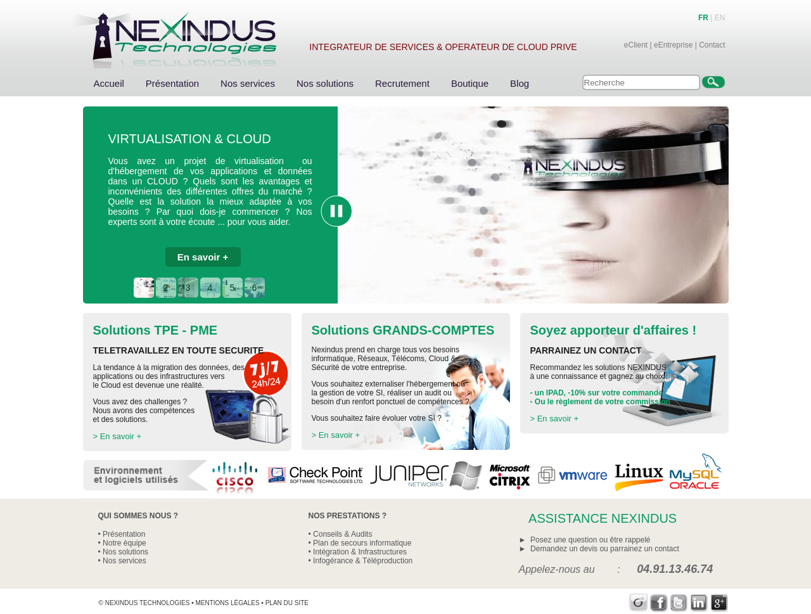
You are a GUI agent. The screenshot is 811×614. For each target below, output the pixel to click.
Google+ (719, 603)
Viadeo (638, 603)
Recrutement (402, 83)
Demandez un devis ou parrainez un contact (604, 548)
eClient (636, 45)
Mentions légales (227, 602)
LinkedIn (699, 603)
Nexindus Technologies (147, 602)
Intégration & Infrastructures (360, 551)
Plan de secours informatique (362, 543)
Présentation (172, 83)
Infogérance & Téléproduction (362, 560)
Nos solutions (325, 83)
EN (720, 17)
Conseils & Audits (342, 534)
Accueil (109, 83)
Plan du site (287, 602)
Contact (712, 45)
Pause (336, 211)
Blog (519, 83)
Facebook (658, 603)
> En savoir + (117, 436)
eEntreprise (673, 45)
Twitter (679, 603)
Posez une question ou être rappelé (590, 539)
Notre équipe (124, 543)
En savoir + (202, 257)
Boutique (470, 83)
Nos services (247, 83)
